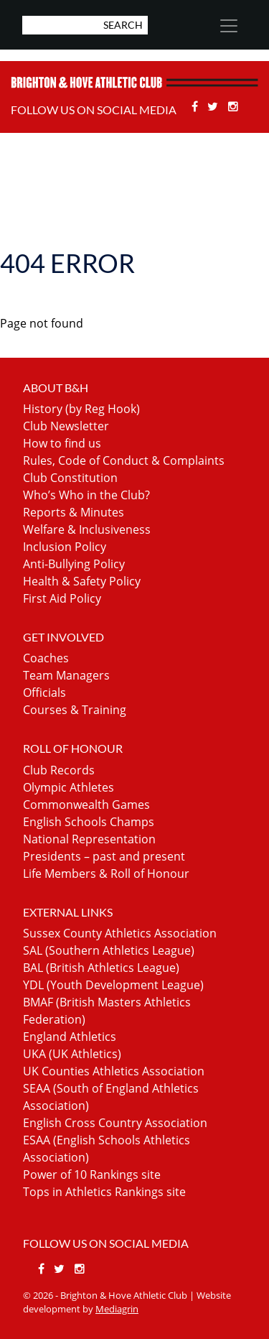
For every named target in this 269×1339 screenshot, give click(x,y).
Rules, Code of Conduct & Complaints (124, 460)
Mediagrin (116, 1308)
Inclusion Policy (64, 547)
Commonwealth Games (86, 804)
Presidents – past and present (104, 856)
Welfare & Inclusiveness (87, 529)
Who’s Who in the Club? (86, 495)
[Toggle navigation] (228, 26)
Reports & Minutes (73, 512)
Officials (44, 692)
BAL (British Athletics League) (101, 968)
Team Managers (66, 675)
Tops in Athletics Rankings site (104, 1192)
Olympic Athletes (68, 787)
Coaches (46, 658)
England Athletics (69, 1036)
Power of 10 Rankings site (92, 1174)
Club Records (59, 770)
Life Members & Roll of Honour (106, 873)
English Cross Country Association (115, 1123)
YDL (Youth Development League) (113, 985)
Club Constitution (70, 478)
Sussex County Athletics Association (120, 933)
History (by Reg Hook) (81, 409)
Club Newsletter (66, 426)
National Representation (89, 839)
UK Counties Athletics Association (113, 1071)
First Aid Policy (62, 598)
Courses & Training (74, 710)
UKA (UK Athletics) (72, 1054)
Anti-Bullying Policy (74, 564)
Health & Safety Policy (82, 581)
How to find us (62, 443)
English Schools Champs (88, 822)
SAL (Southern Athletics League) (108, 950)
